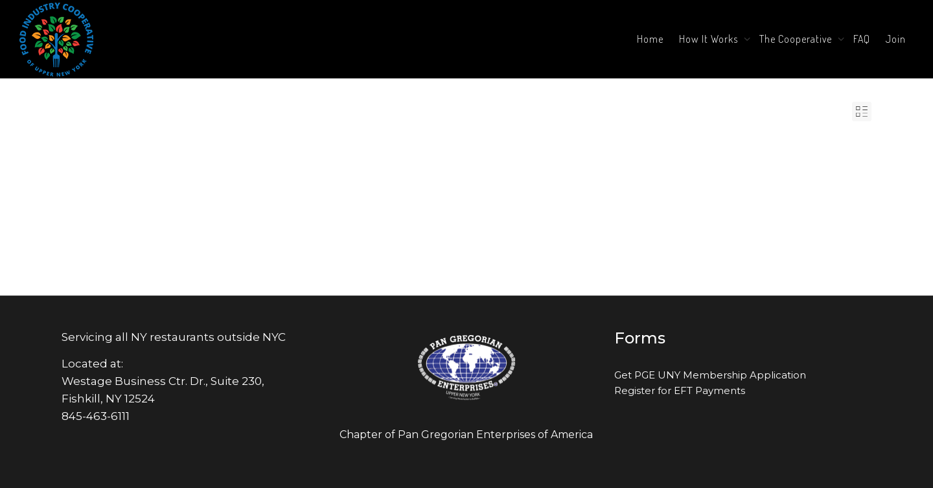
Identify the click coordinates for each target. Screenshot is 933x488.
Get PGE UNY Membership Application (710, 375)
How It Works (710, 38)
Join (896, 38)
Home (650, 38)
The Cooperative (797, 38)
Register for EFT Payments (679, 390)
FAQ (861, 38)
